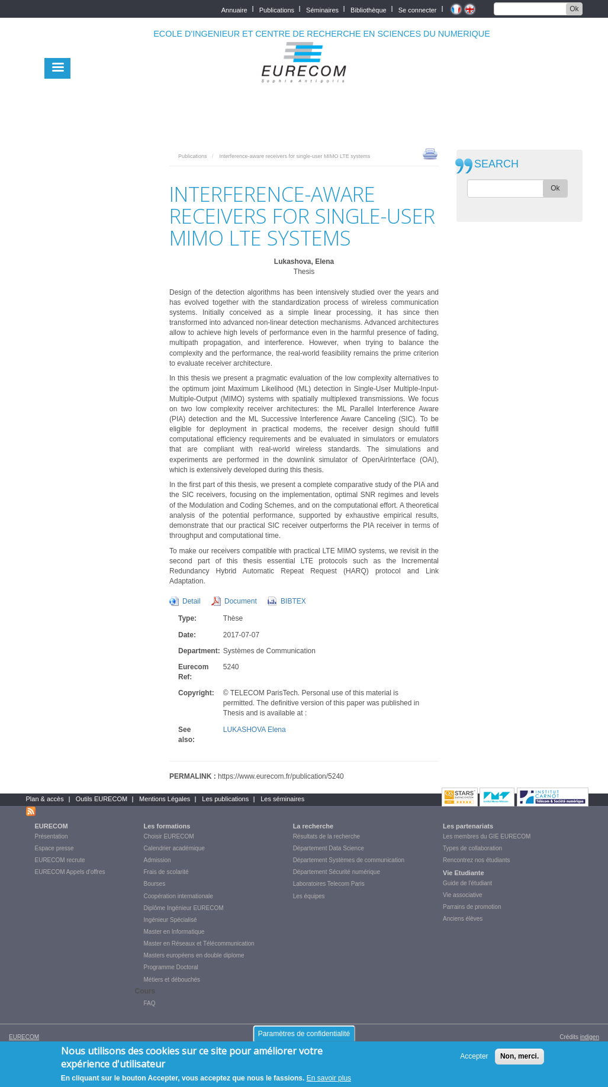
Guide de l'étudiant (467, 883)
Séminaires (322, 9)
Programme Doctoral (171, 967)
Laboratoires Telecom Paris (329, 883)
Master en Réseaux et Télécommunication (199, 943)
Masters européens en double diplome (194, 955)
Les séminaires (282, 798)
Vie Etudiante (463, 872)
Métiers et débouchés (172, 979)
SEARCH (496, 164)
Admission (157, 860)
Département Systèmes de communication (348, 860)
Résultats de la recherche (326, 836)
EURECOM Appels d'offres (70, 872)
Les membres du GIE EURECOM (486, 836)
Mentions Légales (164, 798)
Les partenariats (468, 826)
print (430, 153)
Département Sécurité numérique (336, 872)
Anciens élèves (462, 918)
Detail (191, 601)
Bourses (155, 883)
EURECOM (51, 826)
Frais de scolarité (166, 872)
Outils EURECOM (101, 798)
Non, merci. (519, 1061)
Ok (574, 9)
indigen (589, 1037)
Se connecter (417, 9)
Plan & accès (45, 798)
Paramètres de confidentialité (304, 1038)
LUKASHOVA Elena (254, 729)
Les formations (167, 826)
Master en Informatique (174, 931)
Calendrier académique (174, 848)
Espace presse (54, 848)
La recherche (313, 826)
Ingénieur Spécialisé (170, 920)
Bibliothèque (368, 9)
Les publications (225, 798)
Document (240, 601)
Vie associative (462, 895)
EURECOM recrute (60, 860)
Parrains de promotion (472, 907)
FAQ (150, 1003)
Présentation (51, 836)
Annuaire (234, 9)
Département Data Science (328, 848)
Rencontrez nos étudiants (476, 860)
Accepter (474, 1061)
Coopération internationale (178, 896)
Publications (276, 9)
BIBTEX (293, 601)
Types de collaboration (472, 848)
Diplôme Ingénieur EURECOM (184, 908)
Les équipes (309, 896)
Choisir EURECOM (169, 836)
